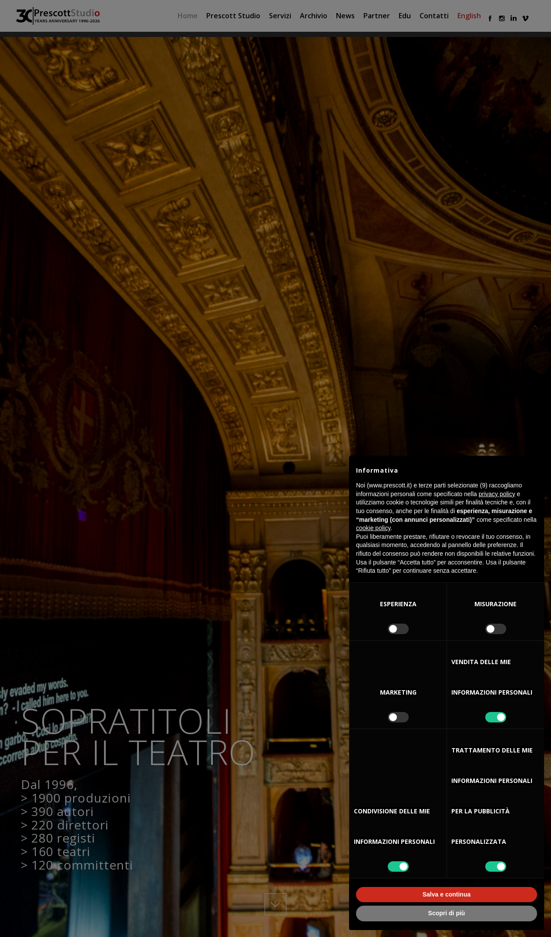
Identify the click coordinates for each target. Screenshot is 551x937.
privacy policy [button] (497, 493)
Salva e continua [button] (446, 894)
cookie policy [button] (373, 527)
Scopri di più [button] (446, 913)
